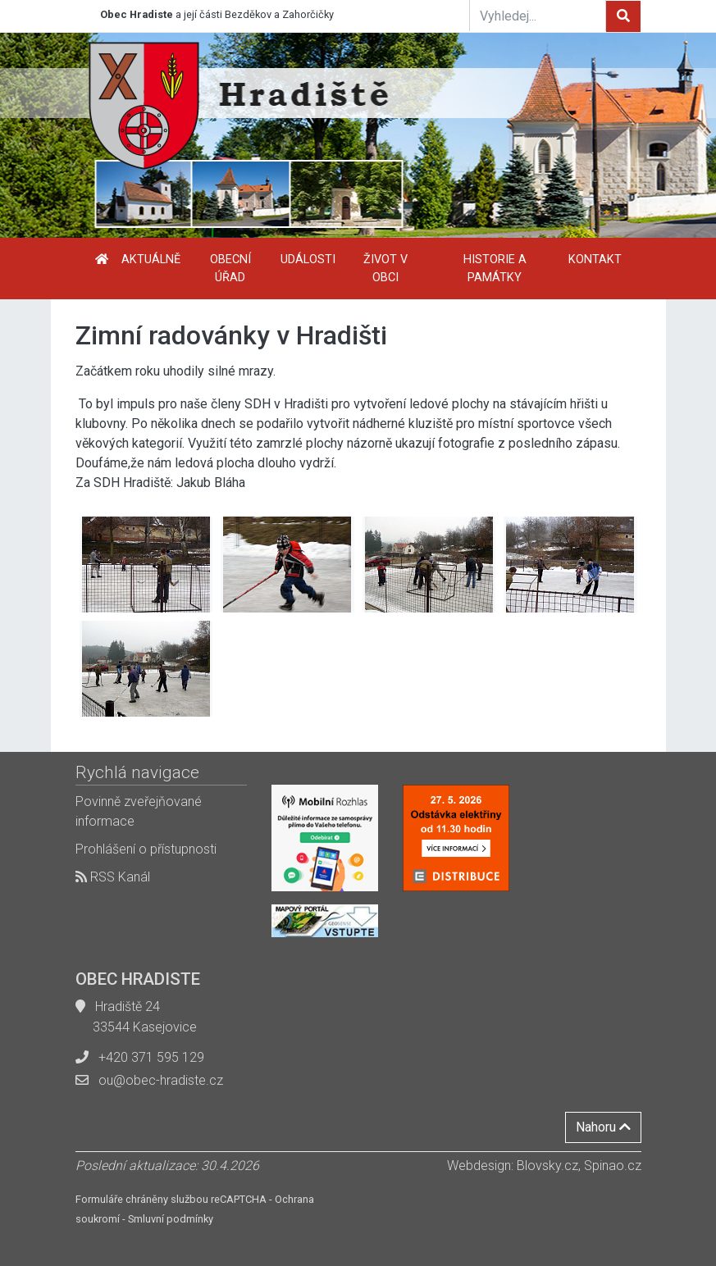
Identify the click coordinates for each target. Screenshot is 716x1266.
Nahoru (603, 1127)
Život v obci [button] (385, 269)
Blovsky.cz (547, 1165)
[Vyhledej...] (538, 15)
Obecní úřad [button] (230, 269)
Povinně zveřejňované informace (138, 811)
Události (307, 259)
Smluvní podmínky (170, 1219)
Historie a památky (495, 269)
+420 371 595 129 (151, 1057)
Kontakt (595, 259)
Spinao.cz (612, 1165)
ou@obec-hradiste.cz (160, 1080)
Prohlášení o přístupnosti (146, 849)
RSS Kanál (112, 877)
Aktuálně (150, 259)
